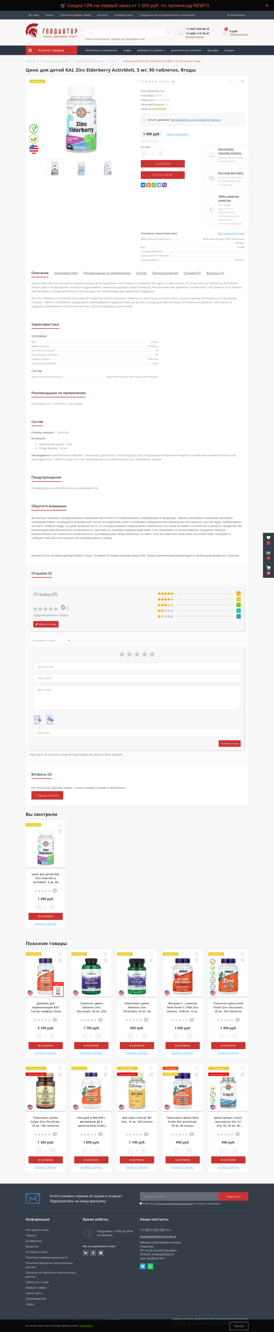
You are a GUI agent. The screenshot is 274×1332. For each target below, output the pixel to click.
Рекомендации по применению (107, 273)
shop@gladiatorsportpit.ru (158, 1236)
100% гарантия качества (225, 198)
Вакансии (32, 1246)
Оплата (49, 15)
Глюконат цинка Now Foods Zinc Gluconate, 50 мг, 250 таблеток (228, 1007)
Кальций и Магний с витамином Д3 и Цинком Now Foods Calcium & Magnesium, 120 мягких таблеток (91, 1125)
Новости (31, 1235)
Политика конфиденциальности (174, 1203)
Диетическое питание (186, 50)
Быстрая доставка (228, 173)
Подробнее (86, 1326)
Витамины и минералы (102, 50)
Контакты (102, 15)
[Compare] (242, 81)
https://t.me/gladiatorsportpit (101, 1253)
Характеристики (66, 273)
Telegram (142, 1266)
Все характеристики (231, 233)
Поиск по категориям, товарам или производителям (115, 39)
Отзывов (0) (192, 273)
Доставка (34, 15)
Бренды (213, 50)
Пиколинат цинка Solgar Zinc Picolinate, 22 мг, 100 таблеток (46, 1121)
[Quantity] (152, 153)
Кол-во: (145, 147)
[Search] (168, 32)
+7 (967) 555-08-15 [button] (156, 1230)
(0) (173, 81)
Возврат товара (36, 1287)
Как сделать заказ (37, 1230)
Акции (90, 60)
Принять (239, 1326)
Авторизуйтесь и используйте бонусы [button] (196, 120)
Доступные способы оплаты (226, 151)
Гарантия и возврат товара (75, 15)
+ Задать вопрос (47, 795)
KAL (162, 91)
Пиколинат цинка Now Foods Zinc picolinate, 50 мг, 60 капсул (182, 1121)
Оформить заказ (239, 34)
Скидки (229, 50)
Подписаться (233, 1196)
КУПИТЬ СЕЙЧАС (164, 175)
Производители (36, 1298)
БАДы (127, 50)
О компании (34, 1241)
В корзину (164, 164)
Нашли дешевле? (177, 134)
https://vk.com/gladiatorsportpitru (85, 1253)
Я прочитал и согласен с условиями (181, 1203)
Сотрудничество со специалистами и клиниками (167, 15)
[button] (268, 570)
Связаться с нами (37, 1282)
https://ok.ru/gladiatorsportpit (93, 1253)
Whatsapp (150, 1266)
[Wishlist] (230, 81)
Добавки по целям (151, 50)
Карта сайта (34, 1293)
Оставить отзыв (230, 743)
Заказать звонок (195, 36)
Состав (141, 273)
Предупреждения (165, 273)
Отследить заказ (123, 15)
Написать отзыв (46, 624)
